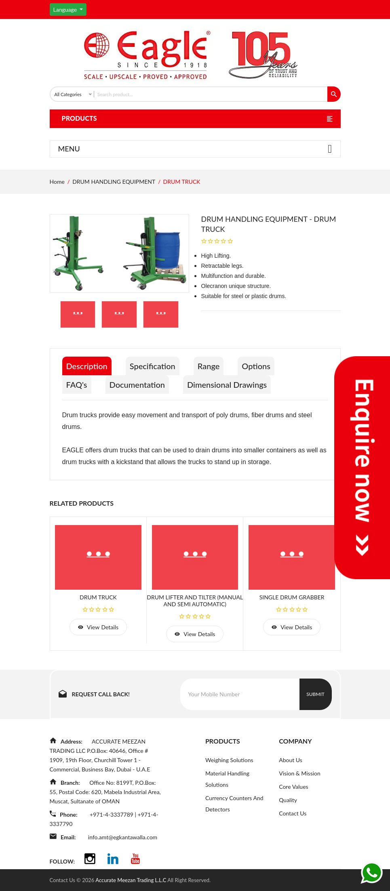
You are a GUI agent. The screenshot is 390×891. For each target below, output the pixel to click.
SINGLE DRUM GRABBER (292, 597)
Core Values (293, 786)
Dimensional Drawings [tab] (227, 384)
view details (98, 627)
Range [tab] (209, 366)
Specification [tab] (152, 366)
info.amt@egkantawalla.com (122, 837)
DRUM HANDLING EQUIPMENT (113, 181)
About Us (290, 760)
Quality (288, 799)
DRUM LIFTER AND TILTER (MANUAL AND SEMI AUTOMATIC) (195, 600)
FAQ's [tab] (76, 384)
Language (65, 9)
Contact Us (292, 813)
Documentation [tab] (137, 384)
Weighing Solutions (229, 760)
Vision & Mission (299, 773)
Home (57, 181)
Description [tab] (87, 366)
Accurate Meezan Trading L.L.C (131, 880)
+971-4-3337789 (112, 814)
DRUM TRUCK (98, 597)
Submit (315, 694)
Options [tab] (256, 366)
